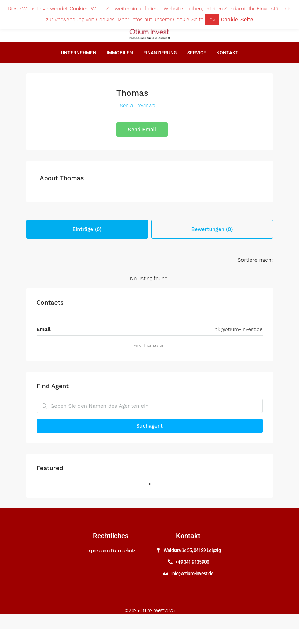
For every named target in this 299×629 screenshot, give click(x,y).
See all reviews (137, 105)
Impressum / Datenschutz (110, 550)
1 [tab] (153, 486)
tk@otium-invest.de (238, 329)
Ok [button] (212, 19)
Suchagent (149, 426)
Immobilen (120, 53)
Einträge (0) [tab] (87, 229)
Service (196, 53)
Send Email (142, 129)
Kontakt (227, 53)
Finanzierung (160, 53)
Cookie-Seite (237, 19)
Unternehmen (78, 53)
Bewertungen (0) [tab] (212, 229)
